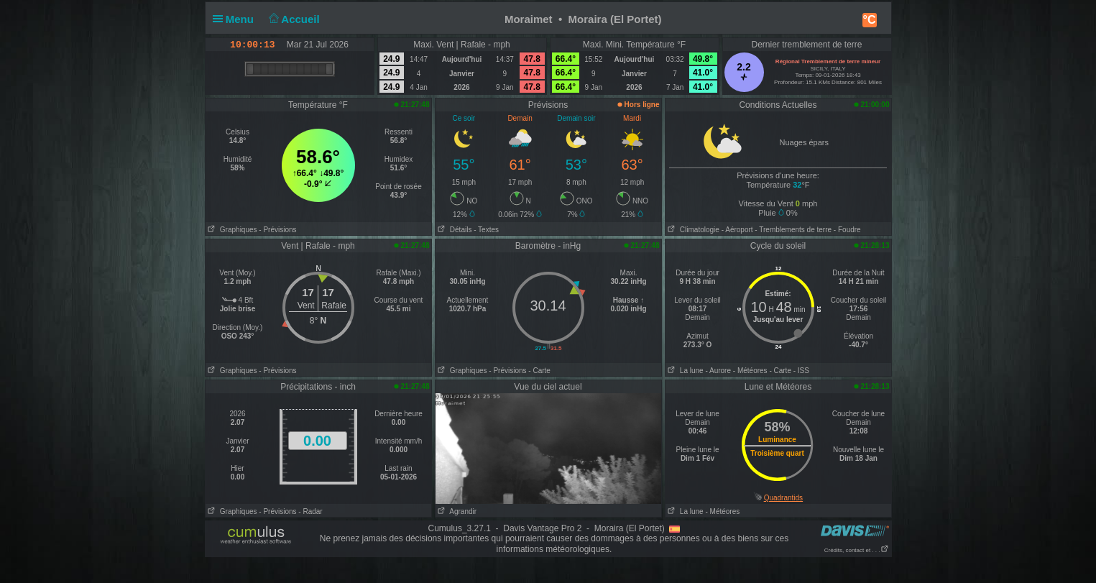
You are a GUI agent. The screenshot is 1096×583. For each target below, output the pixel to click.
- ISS (801, 371)
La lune (685, 371)
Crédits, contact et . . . (856, 550)
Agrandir (456, 511)
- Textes (486, 230)
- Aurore (718, 371)
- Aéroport (737, 230)
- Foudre (847, 230)
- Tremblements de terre (793, 230)
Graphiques (231, 230)
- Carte (539, 371)
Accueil (292, 19)
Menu (236, 19)
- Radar (310, 511)
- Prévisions (277, 230)
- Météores (750, 371)
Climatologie (692, 230)
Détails (454, 230)
